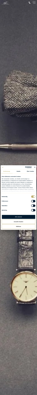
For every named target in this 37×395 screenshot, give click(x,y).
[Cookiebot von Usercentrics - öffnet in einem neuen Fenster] (25, 167)
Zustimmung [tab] (6, 171)
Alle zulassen (18, 216)
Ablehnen (18, 226)
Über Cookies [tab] (30, 171)
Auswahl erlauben (18, 221)
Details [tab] (18, 171)
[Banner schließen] (34, 167)
